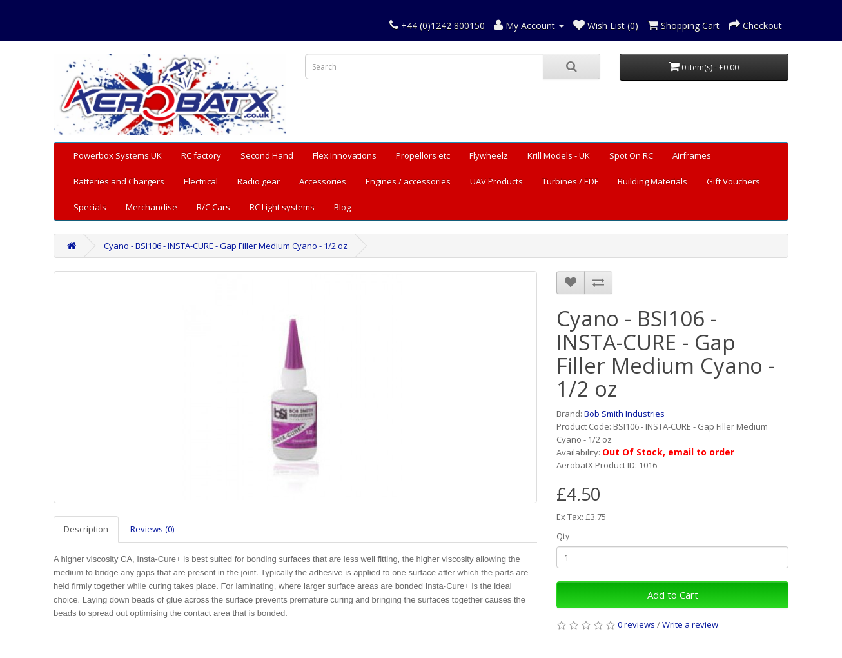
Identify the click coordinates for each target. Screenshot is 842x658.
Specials (89, 207)
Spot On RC (631, 155)
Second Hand (266, 155)
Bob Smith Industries (624, 413)
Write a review (690, 624)
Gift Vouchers (733, 181)
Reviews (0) (152, 529)
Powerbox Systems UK (117, 155)
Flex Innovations (345, 155)
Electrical (201, 181)
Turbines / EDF (570, 181)
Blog (342, 207)
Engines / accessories (408, 181)
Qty (562, 536)
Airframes (691, 155)
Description (86, 529)
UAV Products (496, 181)
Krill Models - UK (558, 155)
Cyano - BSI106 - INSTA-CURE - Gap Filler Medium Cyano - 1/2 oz (226, 246)
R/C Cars (213, 207)
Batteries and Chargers (118, 181)
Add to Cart (672, 594)
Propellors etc (423, 155)
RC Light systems (282, 207)
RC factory (201, 155)
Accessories (322, 181)
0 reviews (636, 624)
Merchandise (151, 207)
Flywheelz (488, 155)
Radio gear (258, 181)
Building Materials (652, 181)
